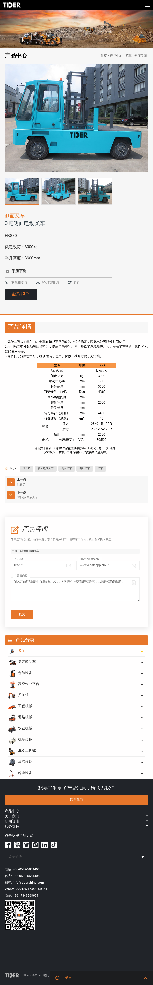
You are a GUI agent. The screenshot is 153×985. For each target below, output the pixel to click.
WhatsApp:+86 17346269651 (26, 889)
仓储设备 (20, 673)
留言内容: (21, 576)
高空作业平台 (23, 684)
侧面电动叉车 (46, 468)
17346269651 (28, 895)
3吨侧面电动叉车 (29, 555)
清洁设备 (20, 762)
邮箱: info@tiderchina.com (24, 882)
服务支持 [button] (76, 827)
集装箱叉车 (22, 662)
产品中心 (116, 56)
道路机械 (20, 717)
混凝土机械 (22, 751)
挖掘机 (18, 695)
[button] (22, 191)
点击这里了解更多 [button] (19, 836)
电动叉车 (84, 468)
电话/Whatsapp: (90, 559)
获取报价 (20, 294)
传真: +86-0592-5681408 (22, 876)
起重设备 (20, 773)
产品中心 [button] (76, 811)
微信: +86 (12, 895)
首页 (104, 56)
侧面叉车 (140, 56)
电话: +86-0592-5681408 (22, 869)
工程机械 (20, 706)
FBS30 (26, 468)
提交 (22, 614)
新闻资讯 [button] (76, 821)
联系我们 (76, 800)
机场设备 (20, 740)
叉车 (128, 56)
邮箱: (19, 559)
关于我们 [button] (76, 816)
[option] (76, 118)
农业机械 (20, 728)
